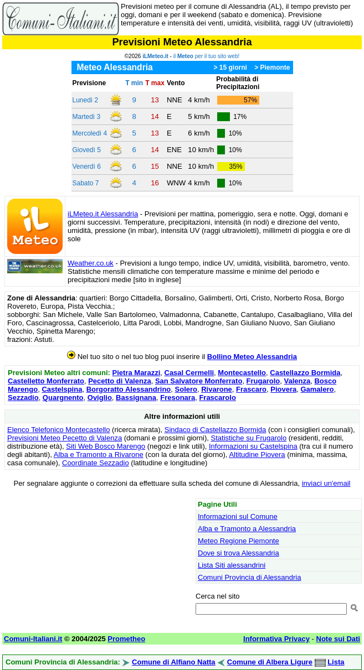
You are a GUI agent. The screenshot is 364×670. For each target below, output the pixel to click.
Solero (186, 389)
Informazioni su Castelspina (253, 446)
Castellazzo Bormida (305, 372)
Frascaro (251, 389)
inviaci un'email (326, 483)
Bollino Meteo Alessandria (252, 356)
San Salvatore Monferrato (199, 381)
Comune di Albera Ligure (269, 662)
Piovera (283, 389)
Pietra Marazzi (136, 372)
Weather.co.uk (91, 263)
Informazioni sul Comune (238, 516)
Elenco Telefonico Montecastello (58, 429)
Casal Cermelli (189, 372)
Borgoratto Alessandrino (128, 389)
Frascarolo (217, 397)
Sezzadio (23, 397)
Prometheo (126, 639)
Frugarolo (263, 381)
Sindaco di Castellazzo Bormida (215, 429)
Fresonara (177, 397)
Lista (335, 662)
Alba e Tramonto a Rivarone (98, 454)
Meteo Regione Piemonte (238, 541)
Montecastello (242, 372)
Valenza (297, 381)
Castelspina (62, 389)
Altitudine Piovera (257, 454)
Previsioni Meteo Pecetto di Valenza (64, 438)
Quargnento (63, 397)
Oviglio (100, 397)
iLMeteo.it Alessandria (103, 214)
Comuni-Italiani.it (33, 639)
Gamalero (317, 389)
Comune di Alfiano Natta (173, 662)
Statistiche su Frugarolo (249, 438)
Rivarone (216, 389)
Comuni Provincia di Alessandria (249, 577)
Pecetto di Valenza (119, 381)
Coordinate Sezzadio (95, 463)
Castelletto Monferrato (46, 381)
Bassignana (136, 397)
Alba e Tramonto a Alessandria (247, 528)
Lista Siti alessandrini (231, 565)
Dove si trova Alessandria (238, 553)
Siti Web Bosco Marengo (105, 446)
